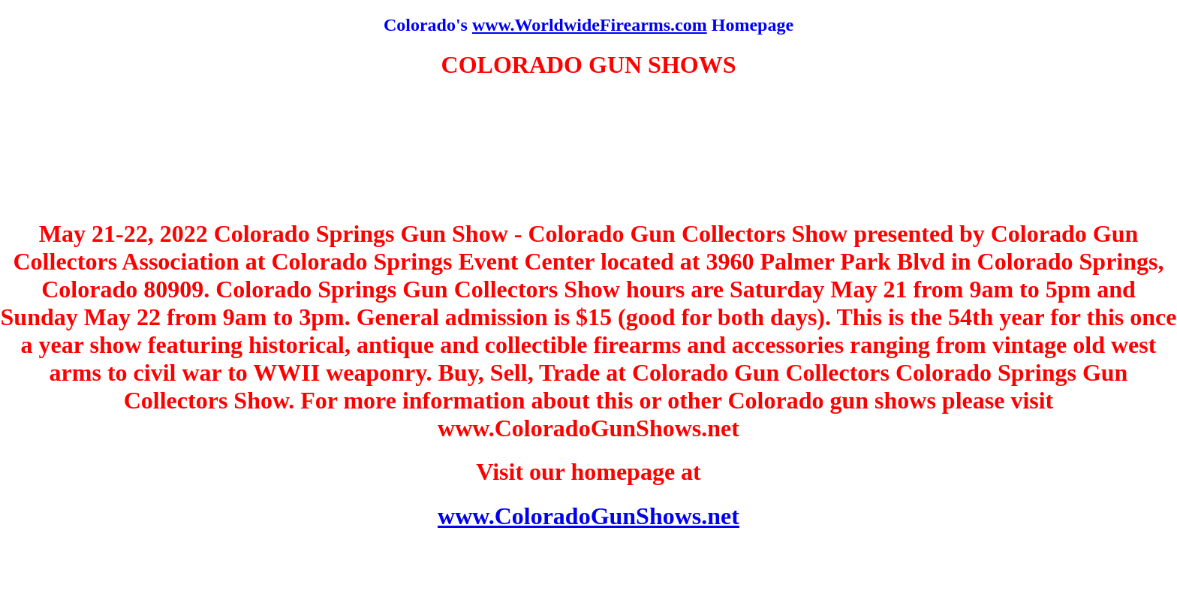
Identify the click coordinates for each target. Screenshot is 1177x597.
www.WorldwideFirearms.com (589, 25)
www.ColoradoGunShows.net (588, 515)
